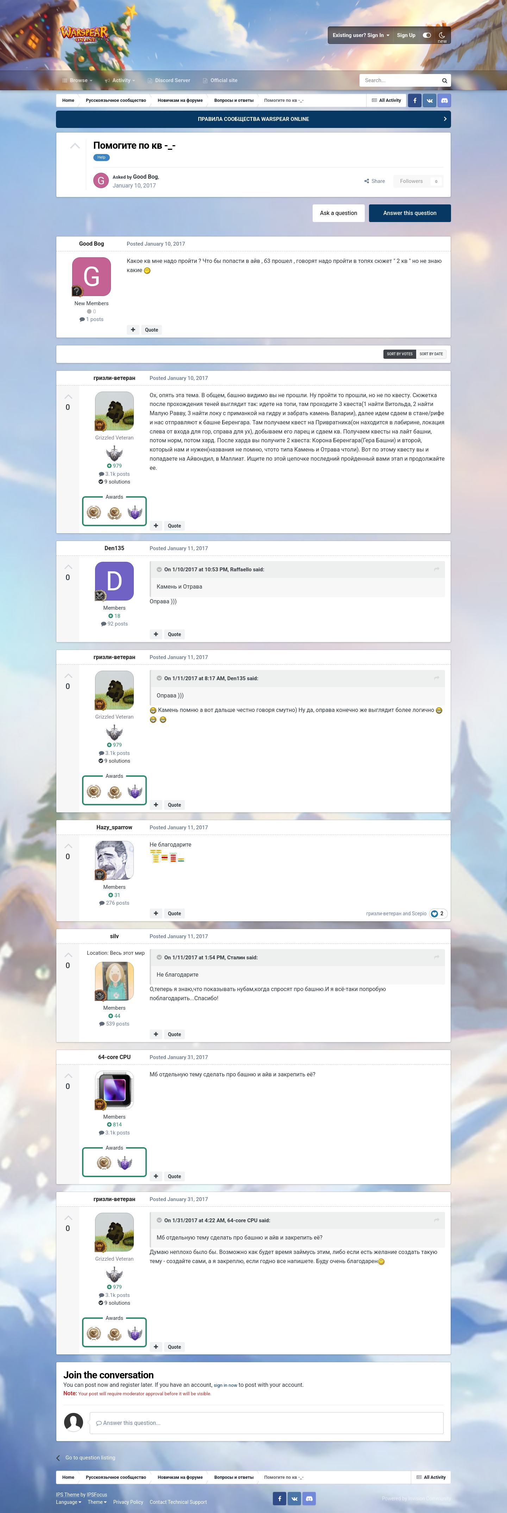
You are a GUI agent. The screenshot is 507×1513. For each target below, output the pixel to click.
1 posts (92, 319)
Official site (223, 80)
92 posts (114, 624)
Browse (79, 80)
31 (114, 895)
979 (114, 466)
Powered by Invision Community (416, 1498)
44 (114, 1016)
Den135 (114, 548)
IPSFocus (97, 1494)
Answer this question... (128, 1423)
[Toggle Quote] (160, 569)
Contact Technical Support (178, 1502)
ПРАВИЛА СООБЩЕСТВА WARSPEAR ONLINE (253, 119)
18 (114, 616)
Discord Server (172, 80)
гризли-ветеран (115, 378)
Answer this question (410, 213)
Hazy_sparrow (114, 827)
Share (374, 181)
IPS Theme (67, 1494)
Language (68, 1502)
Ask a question (338, 213)
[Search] (380, 80)
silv (114, 936)
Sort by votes (400, 354)
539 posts (114, 1024)
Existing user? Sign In (361, 35)
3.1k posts (114, 474)
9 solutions (114, 482)
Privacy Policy (128, 1502)
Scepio (419, 913)
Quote (151, 330)
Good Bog (149, 176)
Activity (121, 80)
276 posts (114, 903)
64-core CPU (114, 1057)
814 (114, 1124)
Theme (97, 1502)
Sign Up (406, 35)
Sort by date (431, 354)
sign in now (228, 1385)
